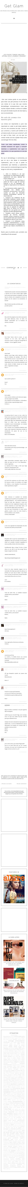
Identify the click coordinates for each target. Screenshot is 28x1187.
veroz (7, 492)
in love (15, 1091)
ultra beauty (18, 1160)
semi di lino (22, 1144)
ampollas (15, 1039)
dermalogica (22, 1069)
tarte (16, 1152)
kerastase (5, 1095)
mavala (20, 1112)
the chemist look (21, 1153)
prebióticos (22, 1136)
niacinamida (6, 1123)
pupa (24, 1139)
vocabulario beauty (15, 1166)
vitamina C (21, 1164)
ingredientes (7, 1093)
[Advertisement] (14, 38)
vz (9, 1167)
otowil (13, 1126)
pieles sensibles (7, 1135)
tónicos (23, 1156)
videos (20, 1163)
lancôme (10, 1101)
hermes (11, 1088)
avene (10, 1044)
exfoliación (8, 1078)
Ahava (20, 1037)
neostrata (16, 1121)
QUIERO (10, 1140)
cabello (23, 1055)
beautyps (6, 1048)
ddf (24, 1067)
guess (24, 1084)
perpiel (23, 1129)
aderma (5, 1037)
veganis (9, 1163)
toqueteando (12, 1157)
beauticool (5, 1046)
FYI (6, 1083)
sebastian (17, 1144)
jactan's (12, 1094)
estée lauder (11, 1077)
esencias (5, 1077)
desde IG (13, 1070)
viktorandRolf (12, 1164)
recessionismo (6, 1142)
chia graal (10, 1060)
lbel (6, 1103)
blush (23, 1052)
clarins (23, 1060)
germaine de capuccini (18, 1082)
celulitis (23, 1057)
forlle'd (19, 1081)
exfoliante (14, 1079)
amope (10, 1039)
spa (9, 1150)
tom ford (19, 1156)
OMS (24, 1124)
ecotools (12, 1073)
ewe (24, 1077)
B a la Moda (9, 564)
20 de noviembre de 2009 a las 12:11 (16, 589)
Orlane (8, 1126)
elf (12, 1074)
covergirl (18, 1066)
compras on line (16, 1065)
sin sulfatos (12, 1147)
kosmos (23, 1095)
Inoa (12, 1092)
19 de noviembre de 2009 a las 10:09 (14, 333)
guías (4, 1085)
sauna (8, 1144)
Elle (6, 668)
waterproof (12, 1167)
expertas (22, 1078)
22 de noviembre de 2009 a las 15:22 (13, 638)
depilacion (10, 1069)
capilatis (23, 1056)
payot (23, 1127)
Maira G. (22, 1183)
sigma (8, 1147)
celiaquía (18, 1057)
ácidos (20, 1036)
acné (23, 1036)
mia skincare (9, 1116)
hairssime (14, 1085)
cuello (10, 1067)
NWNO (7, 1124)
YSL (4, 1168)
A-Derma (12, 1036)
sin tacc (18, 1147)
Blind (16, 1052)
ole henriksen (19, 1124)
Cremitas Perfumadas (12, 332)
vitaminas (6, 1166)
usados (5, 1163)
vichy (17, 1163)
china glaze (15, 1060)
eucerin (16, 1077)
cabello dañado (7, 1056)
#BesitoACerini (6, 1036)
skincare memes (11, 1149)
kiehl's (13, 1095)
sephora (5, 1146)
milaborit (5, 1117)
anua (12, 1042)
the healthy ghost (11, 637)
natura (5, 1120)
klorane (19, 1095)
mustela (11, 1118)
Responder (23, 308)
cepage (5, 1059)
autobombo (5, 1043)
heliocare (18, 1087)
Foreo (17, 1081)
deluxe (4, 1069)
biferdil (21, 1049)
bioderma (11, 1050)
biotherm (5, 1052)
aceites (16, 1036)
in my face (19, 1091)
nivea (10, 1123)
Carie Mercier (9, 650)
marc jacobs (15, 1109)
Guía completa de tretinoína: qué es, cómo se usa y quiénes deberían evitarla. (14, 964)
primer (9, 1138)
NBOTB (5, 1121)
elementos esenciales (7, 1074)
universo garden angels (8, 1161)
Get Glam (14, 6)
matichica (8, 349)
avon (18, 1044)
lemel (9, 1103)
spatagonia (19, 1150)
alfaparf (23, 1037)
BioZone (9, 1052)
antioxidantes (6, 1042)
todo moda (14, 1156)
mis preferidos (17, 1117)
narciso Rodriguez (18, 1118)
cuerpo (14, 1067)
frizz (4, 1082)
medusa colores (21, 1113)
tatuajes (18, 1152)
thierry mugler (17, 1154)
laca (24, 1099)
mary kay (12, 1110)
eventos (20, 1077)
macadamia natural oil (8, 1105)
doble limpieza (9, 1072)
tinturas (5, 1156)
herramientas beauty (19, 1088)
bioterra (23, 1050)
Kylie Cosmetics (7, 1097)
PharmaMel (15, 1130)
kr (3, 1097)
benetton (14, 1049)
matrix (16, 1112)
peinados (5, 1129)
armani (14, 1042)
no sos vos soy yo (16, 1123)
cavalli (4, 1057)
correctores (9, 1066)
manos (10, 1107)
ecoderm (8, 1073)
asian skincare (21, 1042)
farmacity (17, 1080)
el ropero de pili (11, 534)
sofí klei (15, 1149)
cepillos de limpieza (12, 1059)
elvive (4, 1076)
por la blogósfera (10, 1136)
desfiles (18, 1070)
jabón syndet (6, 1094)
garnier (8, 1083)
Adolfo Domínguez (10, 1037)
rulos (17, 1143)
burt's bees (10, 1055)
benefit (10, 1049)
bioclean (6, 1050)
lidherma (12, 1103)
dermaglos (16, 1069)
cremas (23, 1066)
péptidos (13, 1129)
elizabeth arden (21, 1074)
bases (10, 1045)
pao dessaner (6, 1127)
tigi (21, 1154)
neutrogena (22, 1121)
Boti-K (15, 1053)
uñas (16, 1161)
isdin (21, 1092)
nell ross (11, 1121)
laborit (20, 1099)
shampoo (15, 1146)
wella (19, 1167)
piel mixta (19, 1132)
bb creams (22, 1045)
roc (6, 1143)
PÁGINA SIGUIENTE (6, 783)
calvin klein (18, 1056)
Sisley (24, 1147)
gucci (17, 1084)
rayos (16, 1140)
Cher (7, 1060)
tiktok (23, 1154)
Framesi (23, 1081)
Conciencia (22, 1064)
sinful (21, 1147)
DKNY (4, 1071)
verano (13, 1163)
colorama (5, 1063)
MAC (24, 1104)
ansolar (23, 1039)
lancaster (5, 1101)
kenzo (23, 1094)
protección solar (8, 1139)
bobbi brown (6, 1053)
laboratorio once (15, 1099)
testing (21, 1152)
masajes (5, 1112)
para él (13, 1127)
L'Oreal (19, 1097)
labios (9, 1100)
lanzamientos (18, 1101)
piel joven (13, 1132)
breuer (19, 1053)
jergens (15, 1094)
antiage (11, 1041)
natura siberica (12, 1120)
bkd (12, 1052)
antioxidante (20, 1041)
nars (24, 1118)
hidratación (6, 1090)
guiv (7, 1085)
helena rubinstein (12, 1087)
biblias (18, 1049)
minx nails (10, 1117)
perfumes (19, 1129)
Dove (14, 1071)
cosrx (14, 1066)
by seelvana (16, 1055)
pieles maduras (20, 1134)
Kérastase (9, 1095)
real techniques (21, 1140)
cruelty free (6, 1067)
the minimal (12, 1154)
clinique (11, 1062)
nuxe (4, 1124)
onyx (4, 1126)
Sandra (7, 312)
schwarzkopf (12, 1144)
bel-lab (12, 1048)
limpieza (17, 1103)
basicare (15, 1045)
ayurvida (23, 1043)
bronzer (23, 1053)
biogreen (15, 1050)
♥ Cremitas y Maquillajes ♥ (14, 588)
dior (22, 1070)
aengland (16, 1037)
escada (23, 1076)
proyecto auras (18, 1139)
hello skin (22, 1087)
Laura (7, 476)
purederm (5, 1140)
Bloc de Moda (10, 374)
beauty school (13, 1046)
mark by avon (6, 1110)
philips (19, 1130)
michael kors (19, 1116)
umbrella (23, 1160)
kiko (16, 1095)
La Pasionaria (10, 1098)
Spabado (13, 1150)
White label (22, 1167)
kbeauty (19, 1094)
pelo (10, 1129)
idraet (18, 1089)
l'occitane (14, 1097)
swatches (11, 1152)
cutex (18, 1067)
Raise (13, 1140)
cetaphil (23, 1059)
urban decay (22, 1161)
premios (5, 1137)
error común (18, 1076)
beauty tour (21, 1046)
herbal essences (6, 1088)
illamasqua (22, 1089)
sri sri (23, 1150)
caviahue (8, 1057)
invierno (15, 1092)
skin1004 (5, 1149)
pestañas (10, 1131)
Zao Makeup (7, 1168)
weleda (16, 1167)
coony (4, 1066)
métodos (16, 1114)
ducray (17, 1071)
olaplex (15, 1124)
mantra (14, 1107)
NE (8, 1121)
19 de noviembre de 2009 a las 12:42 (13, 457)
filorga (14, 1081)
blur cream (20, 1052)
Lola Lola (8, 410)
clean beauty (6, 1062)
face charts (11, 1080)
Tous (17, 1157)
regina (10, 1142)
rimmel (23, 1142)
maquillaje (7, 1109)
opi (6, 1126)
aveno (15, 1043)
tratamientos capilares (8, 1158)
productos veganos (19, 1138)
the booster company (12, 1153)
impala (12, 1091)
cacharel (13, 1056)
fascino (20, 1080)
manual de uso (21, 1107)
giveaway (8, 1084)
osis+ (11, 1126)
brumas (5, 1055)
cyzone (21, 1067)
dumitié (20, 1071)
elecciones (22, 1073)
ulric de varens (12, 1160)
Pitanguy (13, 1135)
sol (18, 1149)
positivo (17, 1136)
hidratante (13, 1090)
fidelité (11, 1081)
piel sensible (11, 1134)
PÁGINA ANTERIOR (22, 783)
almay (7, 1039)
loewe (11, 1104)
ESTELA (7, 390)
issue (24, 1092)
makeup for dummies (19, 1106)
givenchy (13, 1084)
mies (24, 1116)
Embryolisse (9, 1076)
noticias (23, 1123)
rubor (14, 1143)
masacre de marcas (20, 1110)
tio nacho (9, 1156)
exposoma (5, 1080)
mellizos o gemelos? (8, 1114)
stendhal (5, 1152)
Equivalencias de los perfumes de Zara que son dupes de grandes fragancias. (14, 992)
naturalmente (21, 1120)
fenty (4, 1081)
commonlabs (13, 1063)
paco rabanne (17, 1126)
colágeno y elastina (19, 1062)
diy (24, 1070)
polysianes (23, 1135)
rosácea (8, 1143)
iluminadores (7, 1091)
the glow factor (6, 1154)
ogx (9, 1124)
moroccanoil (6, 1118)
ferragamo (7, 1081)
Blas (14, 1052)
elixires (15, 1074)
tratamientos (22, 1157)
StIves (8, 1152)
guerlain (20, 1084)
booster (12, 1053)
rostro (11, 1143)
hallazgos (18, 1085)
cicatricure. (19, 1060)
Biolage (19, 1050)
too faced (5, 1157)
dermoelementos (7, 1070)
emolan (13, 1076)
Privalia (7, 287)
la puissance (16, 1098)
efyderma (17, 1073)
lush (14, 1104)
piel (23, 1131)
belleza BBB (17, 1048)
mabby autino (19, 1104)
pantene (23, 1126)
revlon (19, 1142)
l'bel (11, 1097)
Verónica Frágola (11, 456)
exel (4, 1078)
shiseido (20, 1146)
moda (23, 1117)
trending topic (20, 1159)
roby (4, 1143)
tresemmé (5, 1160)
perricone (5, 1130)
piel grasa (6, 1132)
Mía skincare (14, 1116)
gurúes (9, 1085)
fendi (24, 1080)
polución (18, 1135)
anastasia (19, 1039)
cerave (19, 1059)
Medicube (15, 1113)
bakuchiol (5, 1045)
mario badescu (21, 1109)
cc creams (13, 1057)
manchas (5, 1107)
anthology (5, 1041)
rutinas (20, 1143)
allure (4, 1039)
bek (10, 1048)
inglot (23, 1091)
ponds (4, 1136)
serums (10, 1146)
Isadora (18, 1092)
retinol (15, 1142)
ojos (12, 1125)
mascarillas (11, 1112)
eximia (18, 1078)
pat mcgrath (19, 1127)
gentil (12, 1082)
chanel (4, 1060)
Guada (7, 441)
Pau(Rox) (8, 624)
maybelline (10, 1113)
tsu (8, 1160)
